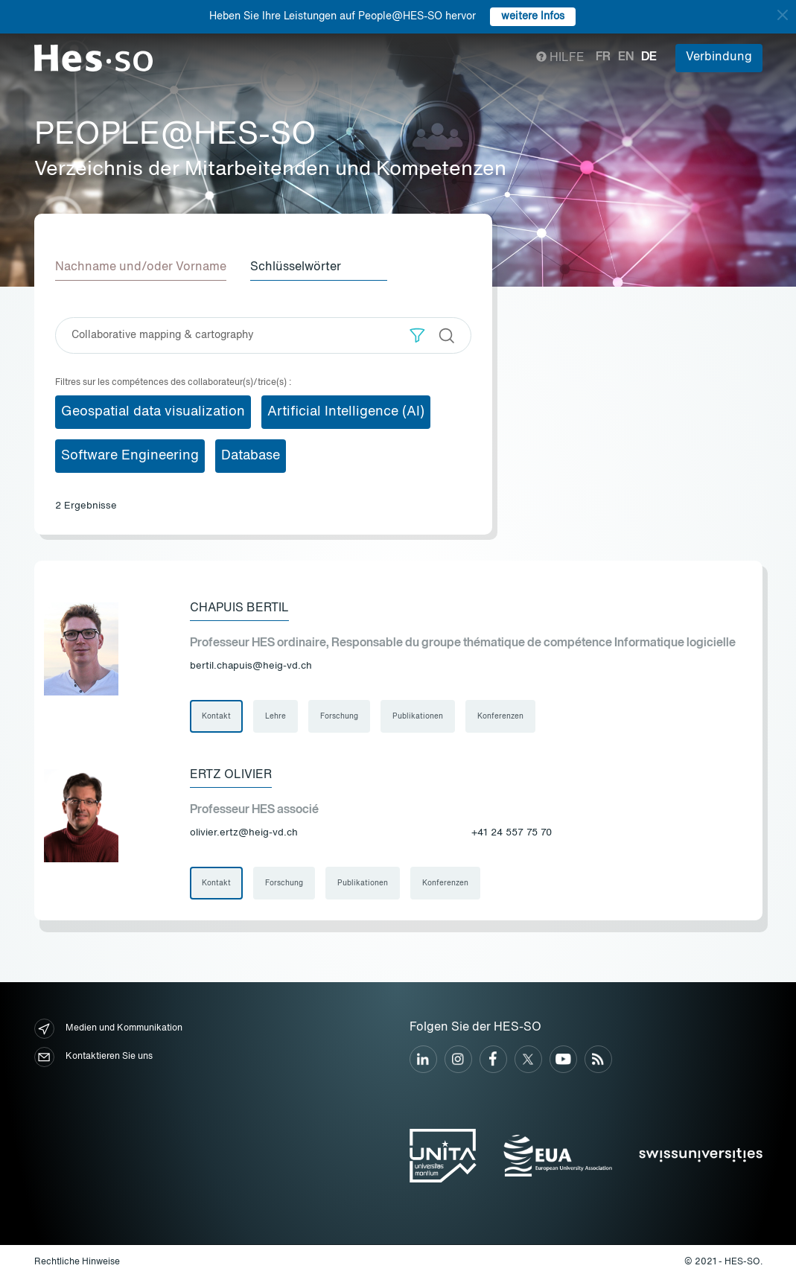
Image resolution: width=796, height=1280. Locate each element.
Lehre (275, 716)
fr (603, 57)
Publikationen (417, 716)
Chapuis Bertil (239, 608)
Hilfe (560, 58)
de (649, 57)
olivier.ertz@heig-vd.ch (244, 833)
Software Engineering (130, 455)
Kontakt (216, 716)
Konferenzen (500, 716)
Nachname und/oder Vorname (140, 267)
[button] (417, 335)
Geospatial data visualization (153, 411)
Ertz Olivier (231, 775)
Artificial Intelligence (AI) (345, 411)
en (626, 57)
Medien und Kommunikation (108, 1029)
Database (250, 455)
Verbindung (719, 57)
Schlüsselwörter (295, 267)
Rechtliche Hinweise (77, 1262)
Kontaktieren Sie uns (93, 1057)
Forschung (339, 716)
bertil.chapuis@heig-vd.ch (251, 666)
